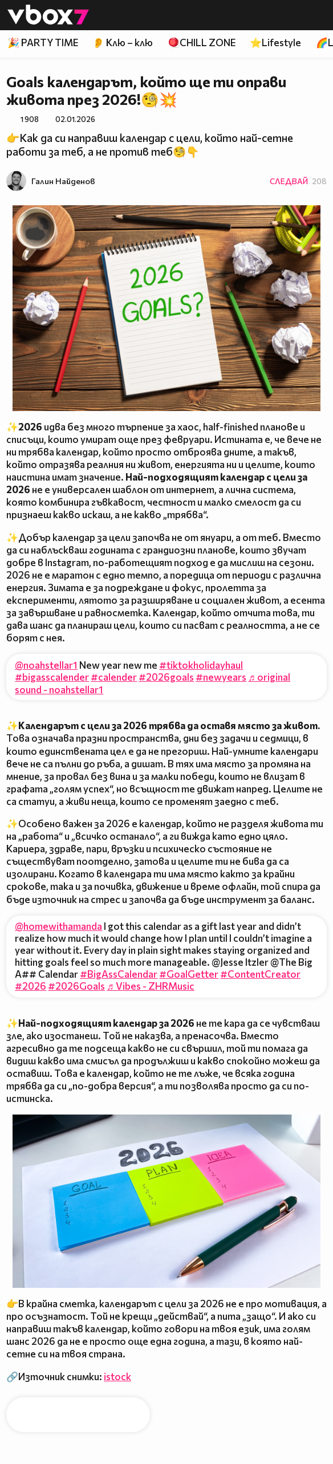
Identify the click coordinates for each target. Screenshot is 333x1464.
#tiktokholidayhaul (201, 665)
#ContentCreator (260, 974)
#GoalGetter (188, 974)
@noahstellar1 (46, 665)
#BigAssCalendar (118, 974)
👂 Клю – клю (122, 42)
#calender (114, 677)
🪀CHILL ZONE (201, 42)
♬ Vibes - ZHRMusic (150, 986)
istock (117, 1376)
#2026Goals (76, 986)
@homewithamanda (58, 926)
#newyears (221, 677)
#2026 (30, 986)
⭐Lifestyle (275, 42)
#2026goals (166, 677)
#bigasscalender (52, 677)
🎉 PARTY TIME (42, 42)
